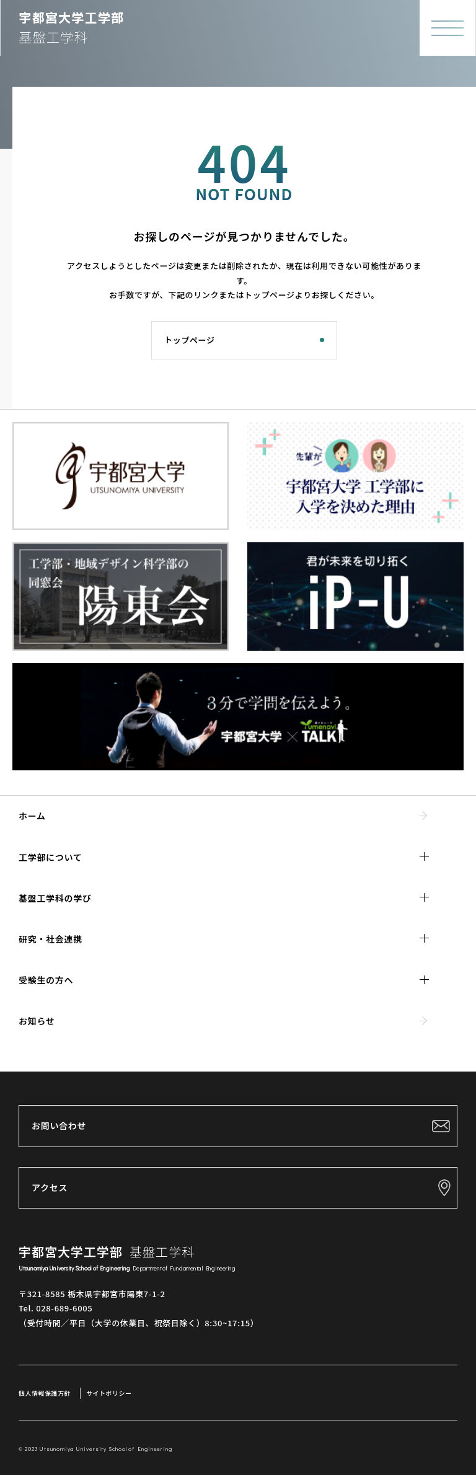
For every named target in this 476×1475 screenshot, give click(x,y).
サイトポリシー (109, 1393)
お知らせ (37, 1021)
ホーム (32, 815)
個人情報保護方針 (45, 1393)
